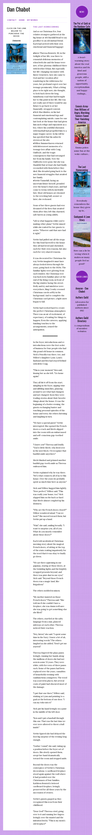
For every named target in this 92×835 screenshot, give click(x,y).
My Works (32, 19)
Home (22, 19)
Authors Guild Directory (82, 319)
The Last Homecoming (82, 168)
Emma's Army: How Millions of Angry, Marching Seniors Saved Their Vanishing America (81, 114)
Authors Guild (82, 297)
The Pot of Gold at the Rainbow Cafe (81, 25)
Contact (12, 19)
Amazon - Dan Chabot (82, 289)
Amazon (16, 40)
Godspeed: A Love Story (82, 218)
